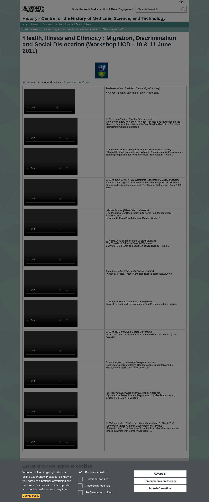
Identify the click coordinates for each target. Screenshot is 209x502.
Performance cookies (95, 492)
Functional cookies (93, 479)
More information (160, 488)
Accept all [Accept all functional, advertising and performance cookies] (160, 473)
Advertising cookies (94, 486)
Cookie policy (30, 495)
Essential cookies (92, 472)
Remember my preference (160, 481)
